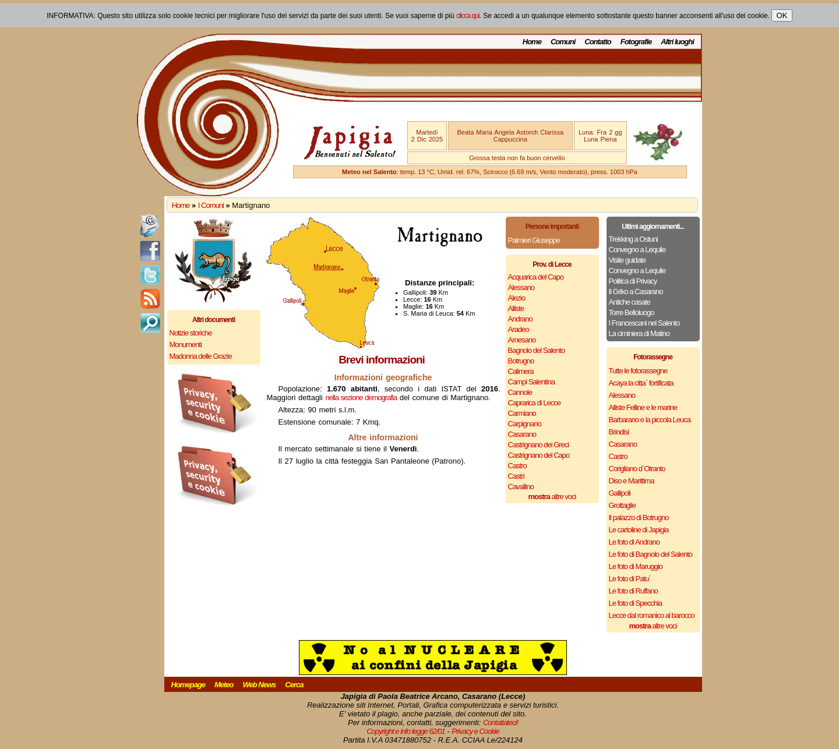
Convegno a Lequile (637, 249)
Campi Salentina (531, 381)
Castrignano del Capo (539, 455)
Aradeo (518, 329)
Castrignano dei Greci (538, 444)
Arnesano (522, 339)
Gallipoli (619, 493)
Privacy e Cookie (475, 731)
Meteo (224, 684)
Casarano (522, 434)
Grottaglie (622, 505)
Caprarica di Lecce (534, 402)
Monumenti (186, 344)
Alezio (516, 298)
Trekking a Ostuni (633, 239)
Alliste (516, 308)
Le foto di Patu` (630, 578)
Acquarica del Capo (535, 277)
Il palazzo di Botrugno (639, 517)
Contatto (597, 41)
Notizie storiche (191, 332)
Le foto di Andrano (634, 542)
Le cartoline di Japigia (639, 529)
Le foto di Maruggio (635, 566)
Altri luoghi (677, 41)
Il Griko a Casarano (636, 291)
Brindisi (619, 432)
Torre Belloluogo (631, 312)
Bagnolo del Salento (536, 350)
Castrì (516, 476)
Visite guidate (627, 260)
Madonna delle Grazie (201, 356)
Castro (517, 465)
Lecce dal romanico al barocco (652, 615)
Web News (259, 684)
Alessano (521, 287)
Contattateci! (500, 722)
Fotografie (636, 41)
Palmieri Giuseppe (534, 240)
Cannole (520, 392)
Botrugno (521, 360)
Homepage (188, 684)
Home (532, 41)
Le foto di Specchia (635, 603)
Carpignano (524, 423)
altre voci (552, 496)
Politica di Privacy (633, 281)
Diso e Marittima (631, 480)
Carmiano (522, 413)
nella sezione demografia (361, 397)
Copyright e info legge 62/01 (405, 731)
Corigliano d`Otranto (637, 468)
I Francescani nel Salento (644, 323)
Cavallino (521, 486)
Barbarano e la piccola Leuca (649, 419)
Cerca (294, 684)
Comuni (563, 41)
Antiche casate (629, 302)
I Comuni (211, 205)
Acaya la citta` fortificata (641, 383)
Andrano (520, 319)
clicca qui (467, 16)
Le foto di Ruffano (633, 591)
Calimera (521, 371)
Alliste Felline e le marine (643, 407)
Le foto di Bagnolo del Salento (650, 554)
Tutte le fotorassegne (638, 370)
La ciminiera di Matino (639, 333)
